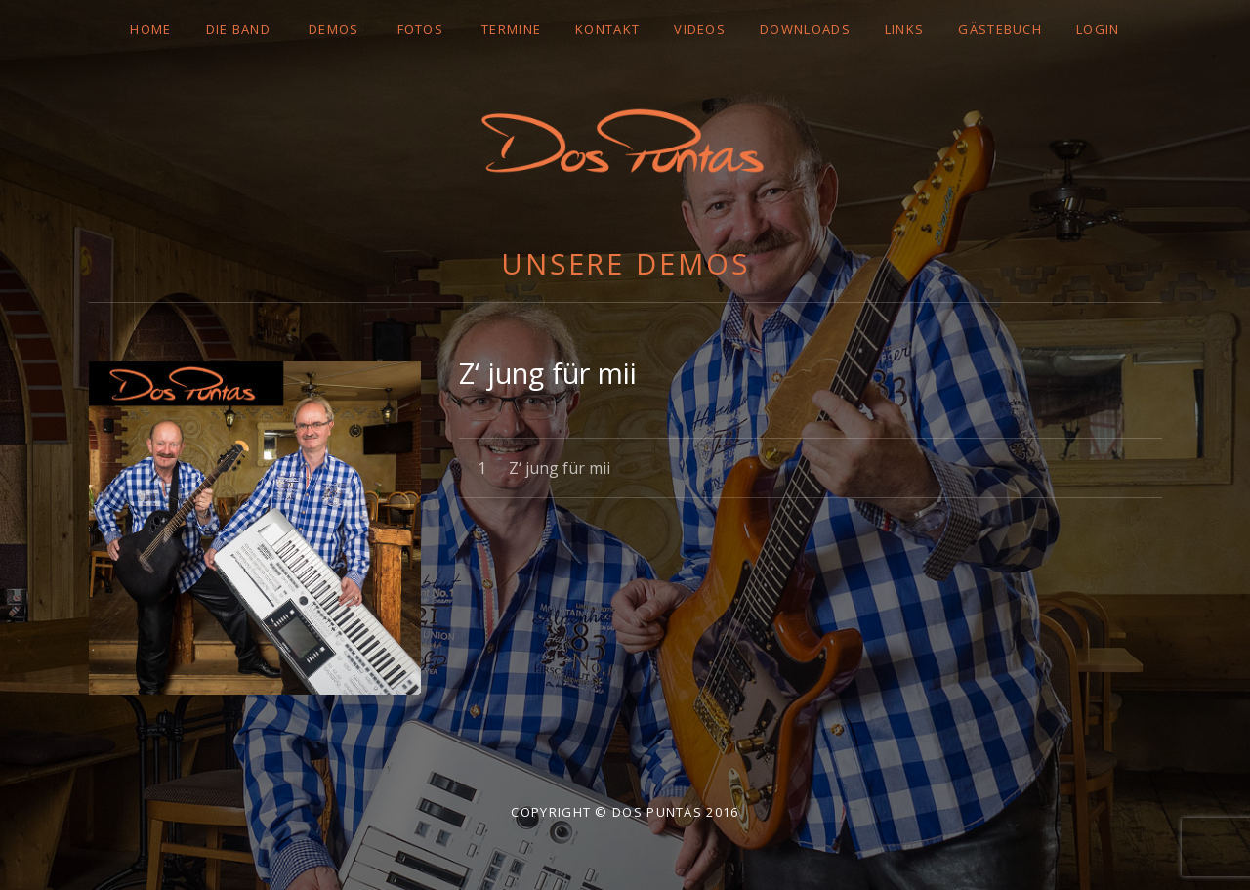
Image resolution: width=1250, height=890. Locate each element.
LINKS (905, 29)
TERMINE (511, 29)
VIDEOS (700, 29)
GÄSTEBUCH (1000, 29)
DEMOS (334, 29)
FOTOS (420, 29)
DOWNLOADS (805, 29)
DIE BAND (238, 29)
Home (150, 29)
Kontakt (607, 29)
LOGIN (1098, 29)
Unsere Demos (625, 263)
